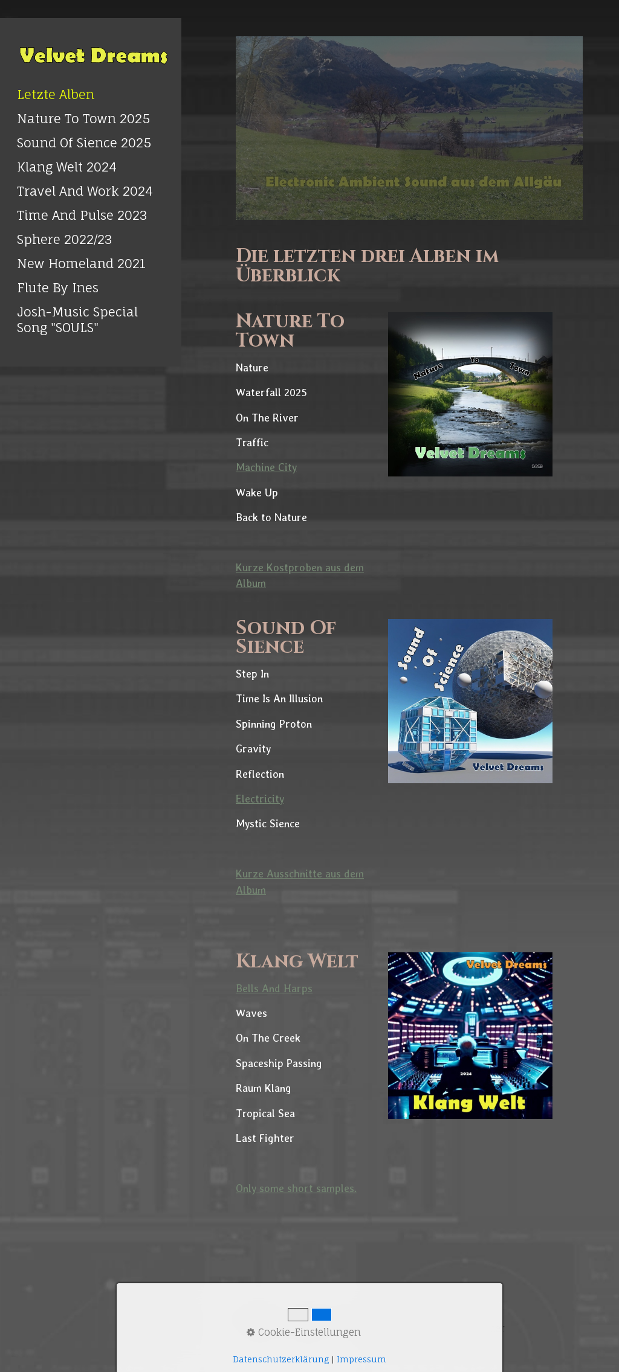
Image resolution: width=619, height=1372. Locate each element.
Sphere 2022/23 (64, 239)
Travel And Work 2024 (85, 191)
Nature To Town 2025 (83, 118)
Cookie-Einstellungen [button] (304, 1332)
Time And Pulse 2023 (82, 215)
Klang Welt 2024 (67, 167)
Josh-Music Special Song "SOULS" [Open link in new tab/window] (77, 319)
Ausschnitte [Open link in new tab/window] (296, 873)
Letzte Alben (55, 94)
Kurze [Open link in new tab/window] (251, 873)
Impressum (361, 1359)
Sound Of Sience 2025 (84, 142)
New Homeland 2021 (81, 263)
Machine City (266, 467)
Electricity (260, 798)
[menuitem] (90, 94)
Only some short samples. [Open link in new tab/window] (296, 1188)
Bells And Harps (274, 988)
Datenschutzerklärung (281, 1359)
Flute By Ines (58, 287)
